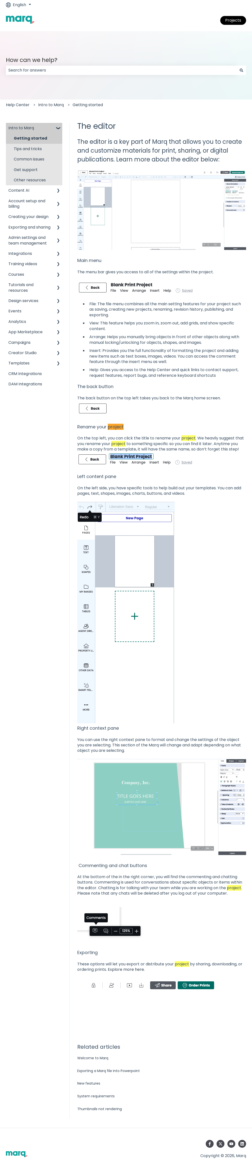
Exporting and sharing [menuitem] (29, 227)
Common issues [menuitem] (29, 159)
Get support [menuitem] (26, 170)
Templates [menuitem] (19, 363)
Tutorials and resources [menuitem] (20, 287)
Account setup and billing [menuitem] (26, 203)
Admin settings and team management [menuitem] (27, 240)
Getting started (88, 105)
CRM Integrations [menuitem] (25, 374)
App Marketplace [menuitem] (25, 332)
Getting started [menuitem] (30, 138)
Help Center (18, 105)
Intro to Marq (51, 105)
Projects (233, 20)
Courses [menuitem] (16, 274)
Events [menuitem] (14, 311)
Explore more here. (126, 969)
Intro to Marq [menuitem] (21, 128)
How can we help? (31, 60)
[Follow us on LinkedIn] (242, 1144)
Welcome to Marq (92, 1058)
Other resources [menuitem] (30, 180)
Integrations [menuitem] (20, 253)
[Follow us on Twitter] (220, 1144)
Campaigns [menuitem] (19, 342)
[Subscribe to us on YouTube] (231, 1144)
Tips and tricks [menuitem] (28, 149)
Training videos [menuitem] (22, 264)
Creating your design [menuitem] (28, 216)
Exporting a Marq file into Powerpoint (108, 1070)
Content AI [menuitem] (18, 190)
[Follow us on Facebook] (210, 1144)
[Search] (241, 70)
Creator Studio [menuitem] (22, 353)
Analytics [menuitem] (17, 321)
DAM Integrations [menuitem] (25, 384)
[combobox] (121, 70)
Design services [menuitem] (23, 301)
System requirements (96, 1096)
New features (88, 1083)
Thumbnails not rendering (99, 1108)
